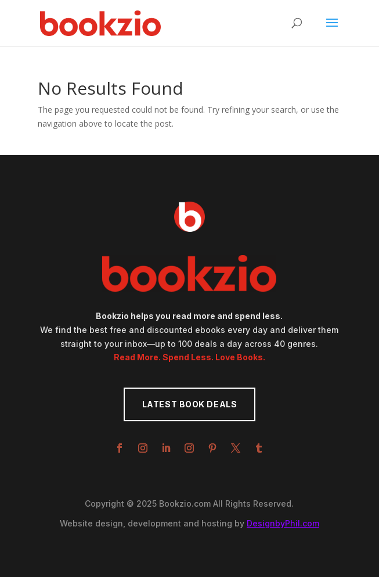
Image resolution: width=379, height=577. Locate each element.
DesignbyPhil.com (283, 523)
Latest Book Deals (189, 404)
